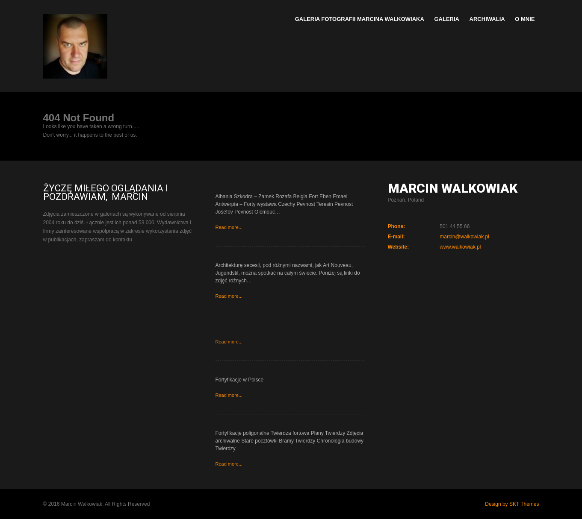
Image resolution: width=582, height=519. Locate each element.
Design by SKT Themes (512, 504)
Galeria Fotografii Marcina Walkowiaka (359, 19)
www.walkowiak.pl (460, 247)
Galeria (446, 19)
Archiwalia (487, 19)
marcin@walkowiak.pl (464, 237)
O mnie (525, 19)
